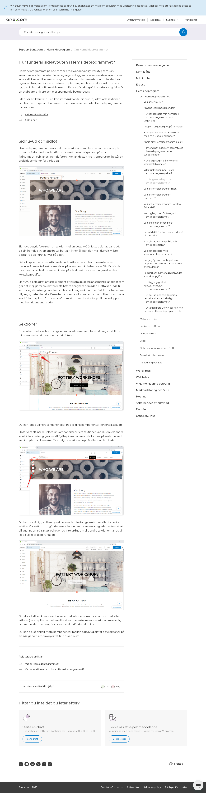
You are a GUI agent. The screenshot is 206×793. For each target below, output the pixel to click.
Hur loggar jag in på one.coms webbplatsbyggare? (161, 162)
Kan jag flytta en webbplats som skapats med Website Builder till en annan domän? (163, 263)
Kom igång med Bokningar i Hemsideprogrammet (160, 215)
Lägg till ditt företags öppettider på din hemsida (163, 234)
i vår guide (76, 9)
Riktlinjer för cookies (176, 787)
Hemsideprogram (58, 49)
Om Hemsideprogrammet (91, 49)
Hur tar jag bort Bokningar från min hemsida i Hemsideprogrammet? (163, 309)
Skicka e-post (119, 739)
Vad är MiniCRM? (153, 101)
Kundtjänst (191, 19)
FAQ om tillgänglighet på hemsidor (163, 126)
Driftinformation (136, 19)
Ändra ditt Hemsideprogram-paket (163, 142)
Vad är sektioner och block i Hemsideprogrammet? (54, 669)
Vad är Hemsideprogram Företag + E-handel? (163, 206)
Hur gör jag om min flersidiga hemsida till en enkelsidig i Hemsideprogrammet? (160, 298)
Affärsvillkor (133, 787)
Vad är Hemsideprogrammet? (42, 664)
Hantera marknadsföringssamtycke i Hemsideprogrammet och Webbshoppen (163, 151)
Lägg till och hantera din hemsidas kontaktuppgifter (163, 274)
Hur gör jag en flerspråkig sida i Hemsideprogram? (161, 243)
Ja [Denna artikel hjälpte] (107, 686)
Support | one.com (31, 49)
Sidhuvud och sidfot (36, 114)
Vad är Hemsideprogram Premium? (157, 196)
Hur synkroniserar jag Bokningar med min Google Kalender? (161, 134)
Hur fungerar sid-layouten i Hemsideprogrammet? (158, 181)
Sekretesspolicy (152, 787)
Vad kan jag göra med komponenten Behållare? (158, 252)
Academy (155, 19)
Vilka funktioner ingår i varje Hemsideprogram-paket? (159, 172)
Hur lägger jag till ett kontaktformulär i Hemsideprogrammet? (157, 286)
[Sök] (103, 32)
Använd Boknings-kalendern (159, 107)
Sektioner (31, 120)
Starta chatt (32, 739)
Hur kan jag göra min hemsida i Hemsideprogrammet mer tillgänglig (161, 117)
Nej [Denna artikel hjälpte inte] (118, 686)
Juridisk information (112, 787)
